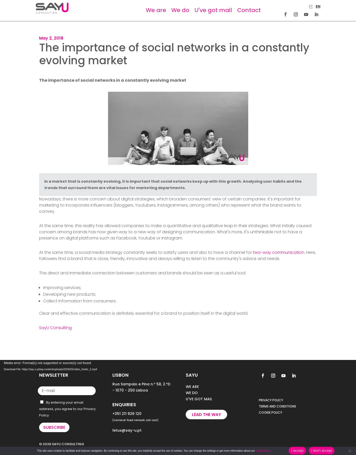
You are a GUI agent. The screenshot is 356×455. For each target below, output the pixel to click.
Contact (249, 10)
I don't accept (321, 450)
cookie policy (262, 450)
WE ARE (192, 386)
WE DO (192, 392)
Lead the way (206, 414)
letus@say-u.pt (126, 430)
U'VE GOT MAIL (199, 399)
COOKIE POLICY (270, 412)
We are (156, 10)
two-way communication (278, 252)
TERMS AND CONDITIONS (277, 406)
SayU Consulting (55, 328)
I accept (297, 450)
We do (180, 10)
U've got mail (213, 10)
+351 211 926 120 (126, 413)
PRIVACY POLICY (271, 400)
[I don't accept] (349, 450)
